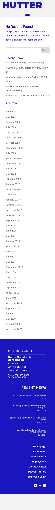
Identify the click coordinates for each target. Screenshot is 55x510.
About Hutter (38, 456)
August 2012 (12, 293)
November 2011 (14, 303)
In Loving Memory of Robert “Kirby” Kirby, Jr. (29, 407)
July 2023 (11, 153)
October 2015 (13, 215)
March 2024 (12, 132)
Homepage (39, 446)
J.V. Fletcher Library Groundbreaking (25, 62)
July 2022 (11, 168)
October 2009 (13, 324)
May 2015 (11, 236)
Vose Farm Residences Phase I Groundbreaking (31, 431)
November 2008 (14, 329)
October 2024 (13, 122)
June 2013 (11, 272)
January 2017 (13, 200)
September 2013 (14, 267)
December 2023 (14, 137)
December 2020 (14, 189)
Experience (39, 451)
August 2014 (12, 246)
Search (45, 50)
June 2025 (11, 111)
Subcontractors (37, 471)
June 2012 (11, 298)
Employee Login (36, 476)
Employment (39, 461)
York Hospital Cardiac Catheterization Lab (27, 95)
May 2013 (11, 277)
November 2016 (14, 205)
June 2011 (11, 313)
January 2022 (13, 184)
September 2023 (14, 148)
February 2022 (13, 179)
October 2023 (13, 143)
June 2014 (11, 256)
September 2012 (14, 287)
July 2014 (11, 251)
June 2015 (11, 231)
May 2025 (11, 117)
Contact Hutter (37, 466)
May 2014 (11, 262)
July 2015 (11, 225)
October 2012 (13, 282)
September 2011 (14, 308)
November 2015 (14, 210)
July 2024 (11, 127)
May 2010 (11, 319)
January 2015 (13, 241)
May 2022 (11, 174)
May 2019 (11, 194)
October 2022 (13, 163)
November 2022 (14, 158)
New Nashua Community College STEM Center (28, 419)
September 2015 (14, 220)
